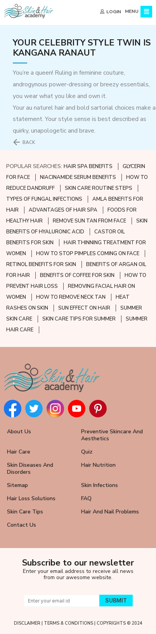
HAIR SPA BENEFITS (88, 166)
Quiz (86, 451)
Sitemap (17, 485)
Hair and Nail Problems (110, 511)
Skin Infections (99, 485)
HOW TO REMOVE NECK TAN (71, 297)
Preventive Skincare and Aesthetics (112, 435)
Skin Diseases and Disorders (30, 468)
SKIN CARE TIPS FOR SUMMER (79, 318)
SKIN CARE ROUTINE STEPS (98, 188)
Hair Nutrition (98, 465)
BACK (29, 142)
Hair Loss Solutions (31, 498)
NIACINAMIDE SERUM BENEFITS (78, 177)
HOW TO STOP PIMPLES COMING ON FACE (87, 253)
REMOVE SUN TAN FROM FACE (89, 220)
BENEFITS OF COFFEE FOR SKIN (77, 275)
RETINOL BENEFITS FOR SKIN (41, 264)
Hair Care (18, 451)
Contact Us (21, 525)
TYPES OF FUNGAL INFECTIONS (44, 199)
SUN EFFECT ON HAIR (84, 308)
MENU (132, 11)
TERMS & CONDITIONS (68, 623)
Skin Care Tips (25, 511)
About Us (19, 431)
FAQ (86, 498)
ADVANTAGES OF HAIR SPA (63, 210)
